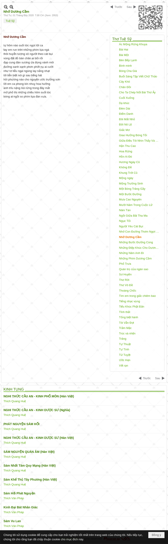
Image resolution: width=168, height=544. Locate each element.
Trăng (122, 338)
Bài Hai (123, 49)
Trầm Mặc (125, 328)
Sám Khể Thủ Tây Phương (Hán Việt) (30, 479)
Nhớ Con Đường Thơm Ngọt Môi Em (140, 231)
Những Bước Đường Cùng (136, 242)
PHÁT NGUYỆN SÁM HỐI (21, 424)
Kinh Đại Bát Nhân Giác (21, 507)
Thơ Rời (124, 280)
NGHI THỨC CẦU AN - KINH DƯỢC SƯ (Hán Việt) (39, 438)
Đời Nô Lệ (125, 124)
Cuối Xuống (126, 97)
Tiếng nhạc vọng (129, 301)
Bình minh (125, 65)
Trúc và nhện (127, 333)
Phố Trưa (125, 263)
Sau (129, 7)
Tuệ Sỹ (10, 21)
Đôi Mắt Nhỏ (127, 119)
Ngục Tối (125, 220)
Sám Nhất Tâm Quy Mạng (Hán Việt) (30, 465)
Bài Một (124, 55)
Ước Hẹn (124, 360)
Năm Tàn (125, 210)
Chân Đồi (125, 87)
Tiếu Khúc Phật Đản (131, 306)
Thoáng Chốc (127, 290)
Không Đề (125, 167)
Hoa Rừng (125, 151)
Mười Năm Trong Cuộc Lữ (135, 205)
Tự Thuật (125, 344)
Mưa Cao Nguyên (130, 199)
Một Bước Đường (130, 194)
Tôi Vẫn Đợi (126, 322)
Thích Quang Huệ (15, 401)
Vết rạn (123, 365)
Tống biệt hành (128, 317)
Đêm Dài (124, 108)
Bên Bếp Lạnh (128, 60)
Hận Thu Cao (127, 146)
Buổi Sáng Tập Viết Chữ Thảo (138, 76)
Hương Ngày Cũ (129, 162)
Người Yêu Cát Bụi (131, 226)
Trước (118, 7)
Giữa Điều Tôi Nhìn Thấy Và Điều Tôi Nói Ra (140, 140)
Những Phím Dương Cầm (135, 258)
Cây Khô (124, 81)
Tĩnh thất (124, 312)
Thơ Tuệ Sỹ (122, 39)
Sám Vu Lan (12, 521)
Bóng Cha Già (128, 71)
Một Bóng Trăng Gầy (132, 188)
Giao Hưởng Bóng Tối (133, 135)
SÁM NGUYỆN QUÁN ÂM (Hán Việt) (29, 452)
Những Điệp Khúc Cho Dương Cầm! (140, 247)
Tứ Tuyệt (124, 354)
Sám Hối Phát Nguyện (19, 493)
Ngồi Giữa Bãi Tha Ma (133, 215)
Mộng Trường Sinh (131, 183)
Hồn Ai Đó (125, 156)
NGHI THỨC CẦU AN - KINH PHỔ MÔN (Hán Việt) (39, 396)
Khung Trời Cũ (128, 172)
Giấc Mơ (124, 130)
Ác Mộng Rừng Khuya (133, 44)
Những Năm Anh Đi (131, 253)
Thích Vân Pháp (14, 498)
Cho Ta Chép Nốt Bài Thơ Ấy (137, 92)
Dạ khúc (124, 103)
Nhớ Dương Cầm (130, 237)
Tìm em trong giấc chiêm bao (137, 295)
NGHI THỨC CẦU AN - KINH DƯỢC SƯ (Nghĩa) (37, 410)
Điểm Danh (126, 113)
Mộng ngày (126, 178)
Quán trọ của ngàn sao (133, 269)
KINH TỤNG (14, 389)
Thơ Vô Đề (126, 285)
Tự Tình (124, 349)
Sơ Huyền (125, 274)
